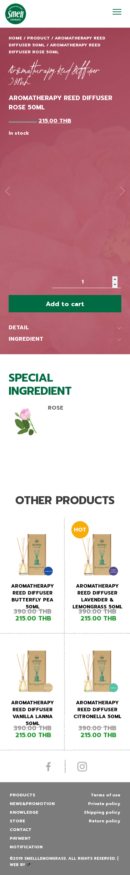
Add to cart (65, 304)
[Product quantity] (86, 282)
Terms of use (105, 795)
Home (15, 38)
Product (38, 38)
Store (17, 821)
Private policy (104, 804)
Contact (21, 830)
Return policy (104, 821)
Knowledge (24, 812)
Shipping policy (102, 812)
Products (22, 795)
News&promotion (32, 804)
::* (29, 865)
